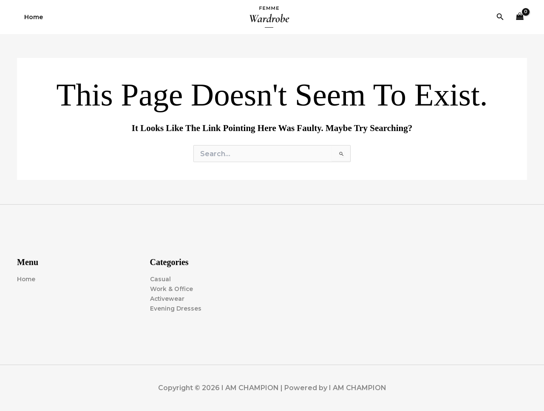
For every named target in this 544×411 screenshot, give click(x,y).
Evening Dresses (176, 308)
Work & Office (172, 289)
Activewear (167, 299)
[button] (500, 17)
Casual (160, 279)
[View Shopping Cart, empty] (520, 17)
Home (32, 17)
